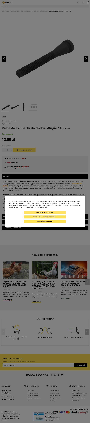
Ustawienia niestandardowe (44, 217)
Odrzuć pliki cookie (45, 221)
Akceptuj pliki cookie (44, 212)
